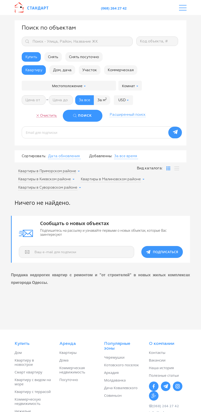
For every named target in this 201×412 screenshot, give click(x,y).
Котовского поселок (121, 364)
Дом (18, 352)
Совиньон (113, 395)
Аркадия (111, 372)
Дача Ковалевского (121, 387)
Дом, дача (62, 70)
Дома (64, 360)
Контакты (157, 352)
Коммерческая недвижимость (72, 369)
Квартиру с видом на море (33, 381)
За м (102, 100)
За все (84, 100)
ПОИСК (85, 115)
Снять (53, 57)
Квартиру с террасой (33, 391)
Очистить (48, 115)
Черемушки (114, 357)
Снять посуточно (84, 57)
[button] (123, 100)
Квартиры (68, 352)
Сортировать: (34, 156)
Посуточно (68, 379)
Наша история (161, 367)
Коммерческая (121, 70)
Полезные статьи (164, 375)
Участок (89, 70)
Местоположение (69, 85)
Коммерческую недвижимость (28, 401)
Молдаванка (115, 380)
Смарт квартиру (28, 372)
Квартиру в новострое (24, 362)
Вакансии (157, 360)
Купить (31, 57)
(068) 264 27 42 (114, 8)
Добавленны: (100, 156)
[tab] (168, 168)
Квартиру (33, 70)
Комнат (130, 85)
